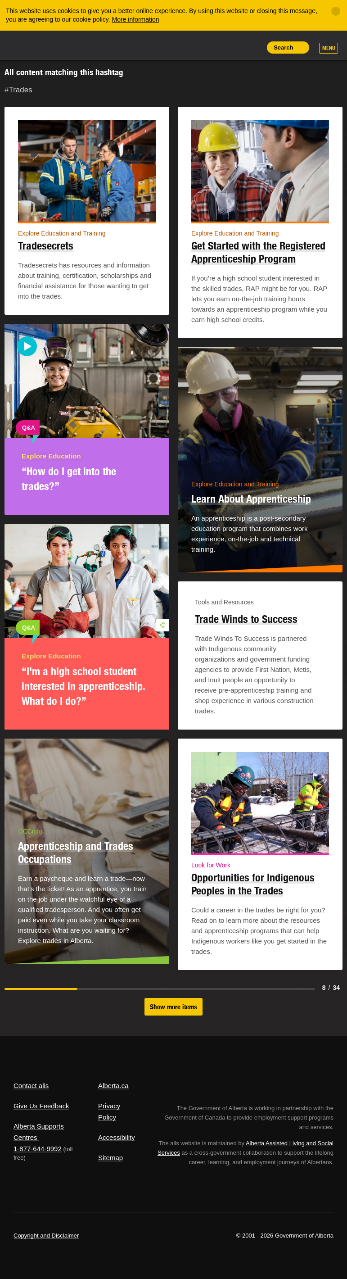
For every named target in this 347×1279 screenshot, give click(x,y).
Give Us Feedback (41, 1106)
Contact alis (31, 1085)
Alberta (30, 44)
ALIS (73, 44)
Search (283, 47)
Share (191, 47)
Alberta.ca (113, 1085)
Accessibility (116, 1137)
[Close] (335, 11)
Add (211, 47)
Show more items (173, 1007)
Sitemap (110, 1157)
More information (135, 19)
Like (232, 46)
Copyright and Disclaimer (46, 1235)
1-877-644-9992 (38, 1148)
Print (252, 47)
